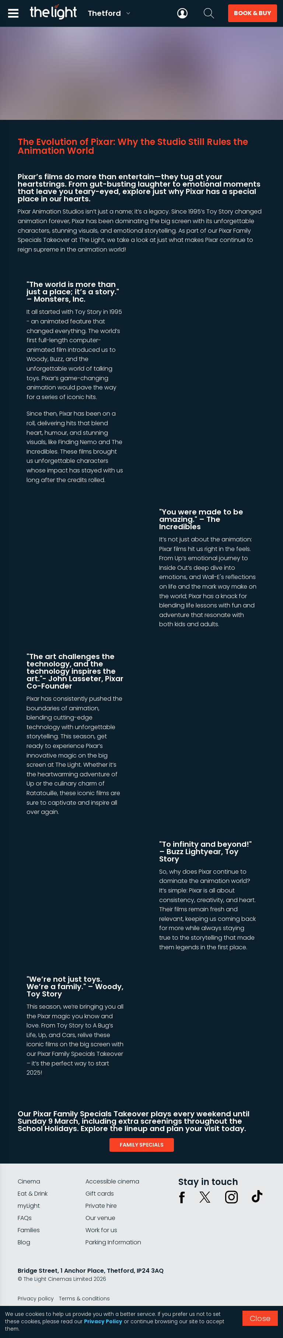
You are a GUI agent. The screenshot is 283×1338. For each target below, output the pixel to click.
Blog (24, 1242)
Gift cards (99, 1193)
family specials (142, 1144)
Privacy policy (36, 1298)
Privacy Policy (103, 1321)
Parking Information (113, 1242)
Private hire (101, 1206)
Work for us (101, 1230)
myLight (29, 1206)
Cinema (29, 1181)
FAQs (25, 1218)
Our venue (100, 1218)
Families (29, 1230)
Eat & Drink (33, 1193)
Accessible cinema (112, 1181)
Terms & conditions (84, 1298)
